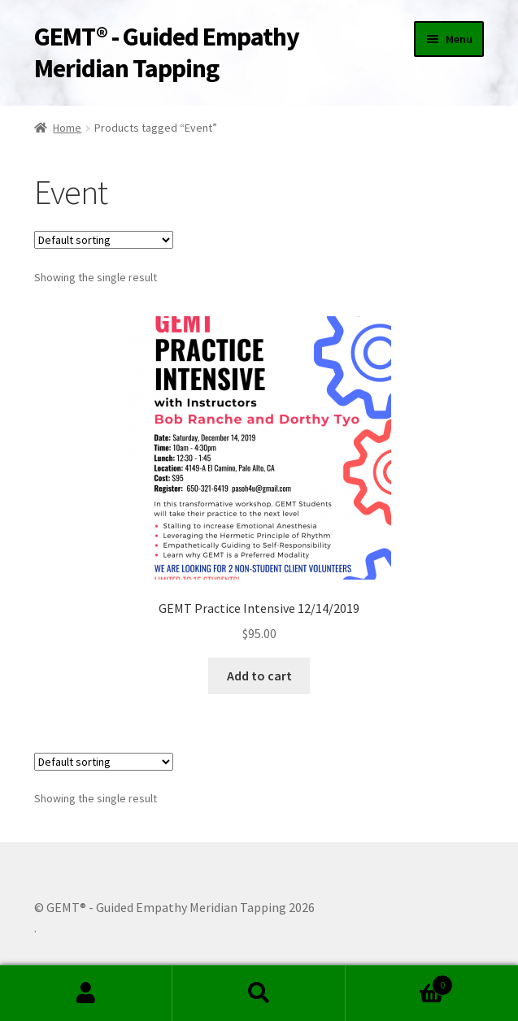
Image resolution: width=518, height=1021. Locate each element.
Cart (399, 981)
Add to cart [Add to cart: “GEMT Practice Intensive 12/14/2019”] (259, 675)
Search (258, 993)
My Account (86, 993)
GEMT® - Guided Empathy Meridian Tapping (166, 52)
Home (67, 127)
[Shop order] (103, 240)
